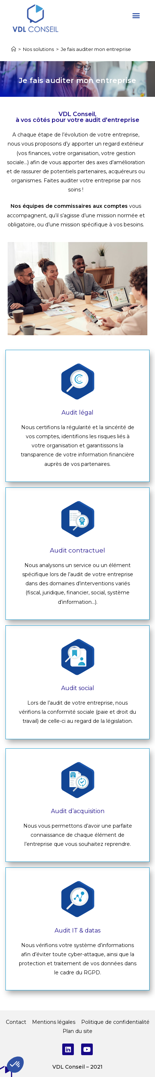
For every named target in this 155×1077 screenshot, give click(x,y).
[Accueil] (13, 49)
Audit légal (77, 412)
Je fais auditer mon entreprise (96, 49)
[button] (136, 15)
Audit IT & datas (77, 930)
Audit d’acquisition (77, 811)
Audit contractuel (77, 550)
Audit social (77, 688)
